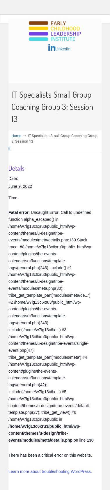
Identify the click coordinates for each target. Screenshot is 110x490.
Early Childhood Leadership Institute (55, 31)
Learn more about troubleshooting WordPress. (50, 471)
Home (16, 136)
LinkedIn (59, 47)
